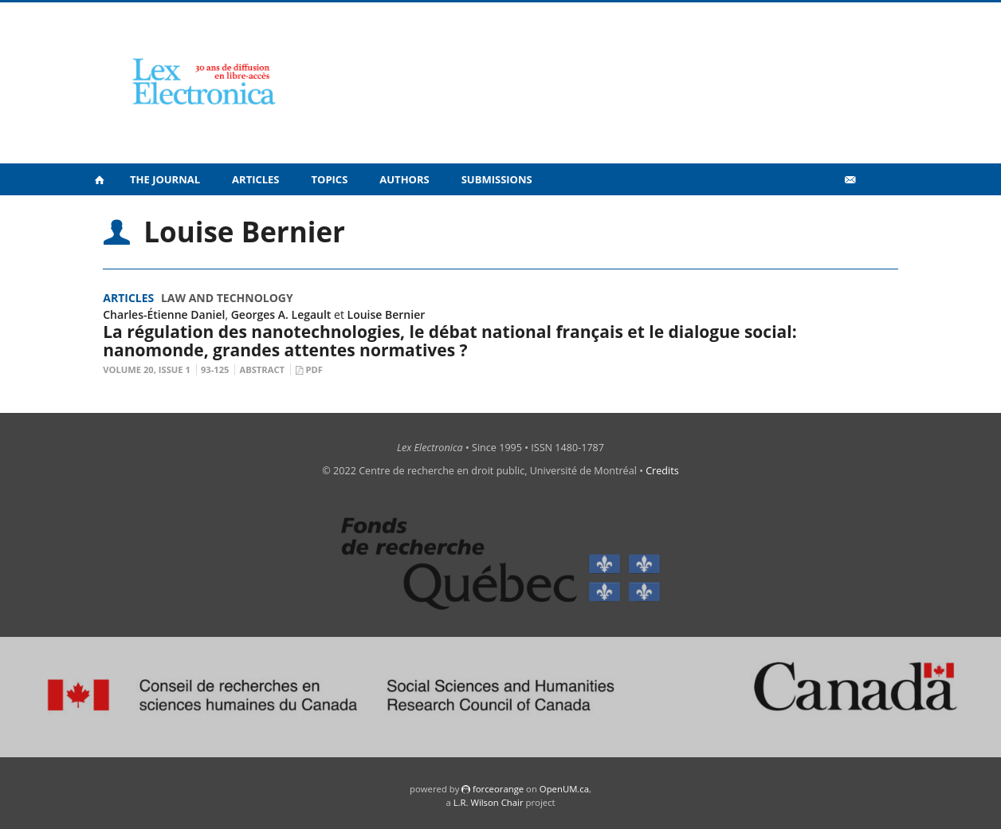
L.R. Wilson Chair (488, 802)
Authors (404, 179)
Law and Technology (227, 297)
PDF (313, 369)
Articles (255, 179)
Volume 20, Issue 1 (146, 369)
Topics (330, 179)
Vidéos (815, 214)
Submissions (496, 179)
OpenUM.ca (564, 789)
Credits (662, 470)
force (498, 789)
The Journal (165, 179)
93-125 (215, 369)
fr (875, 214)
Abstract (262, 369)
